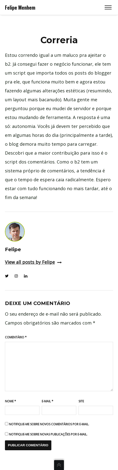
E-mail (47, 401)
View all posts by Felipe (33, 262)
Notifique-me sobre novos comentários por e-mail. (49, 424)
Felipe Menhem (20, 7)
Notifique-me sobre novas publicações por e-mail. (48, 434)
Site (81, 401)
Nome (10, 401)
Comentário (16, 337)
